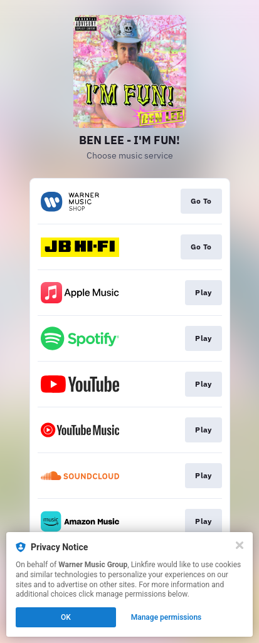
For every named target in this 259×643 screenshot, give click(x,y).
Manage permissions (166, 617)
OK (66, 617)
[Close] (240, 545)
